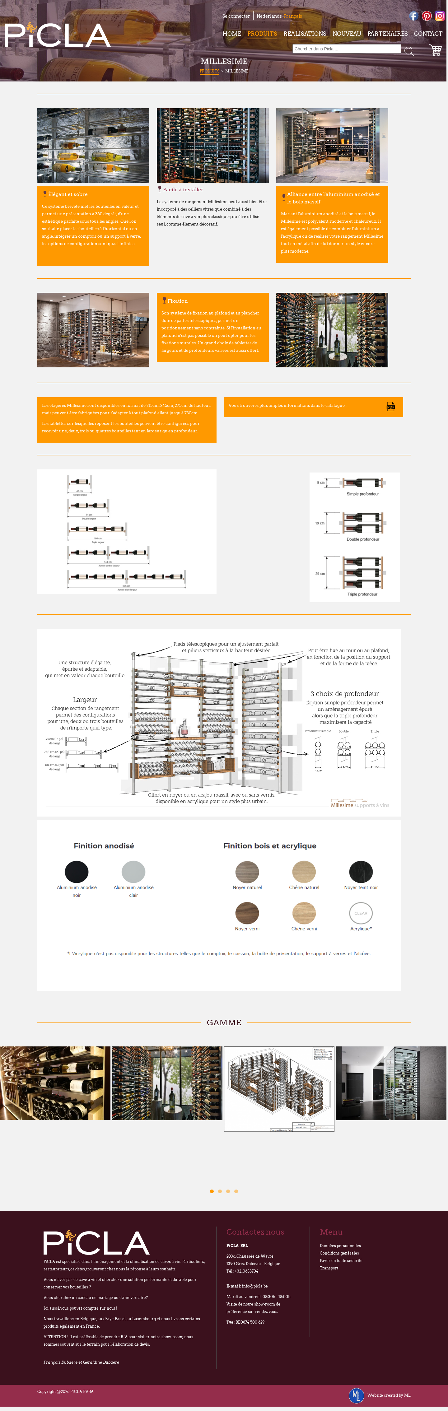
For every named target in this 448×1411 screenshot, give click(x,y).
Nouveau (347, 33)
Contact (428, 33)
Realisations (304, 33)
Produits (262, 33)
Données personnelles (340, 1245)
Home (231, 33)
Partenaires (387, 33)
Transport (329, 1268)
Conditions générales (339, 1253)
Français (292, 16)
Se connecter (236, 16)
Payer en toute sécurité (341, 1260)
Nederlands (269, 16)
